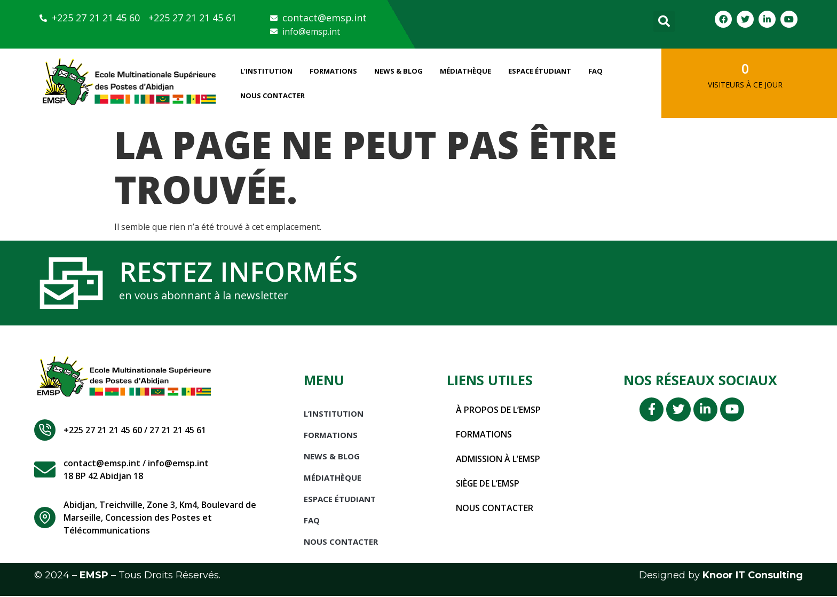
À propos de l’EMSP (498, 411)
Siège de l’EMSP (488, 485)
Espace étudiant (539, 71)
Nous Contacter (272, 95)
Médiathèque (465, 71)
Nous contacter (494, 509)
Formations (333, 71)
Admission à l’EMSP (498, 460)
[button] (664, 21)
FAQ (595, 71)
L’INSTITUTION (266, 71)
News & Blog (398, 71)
